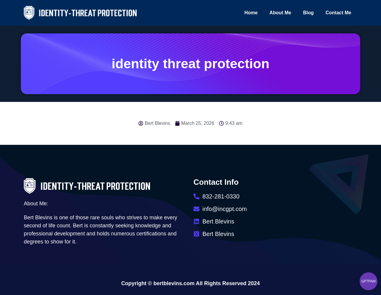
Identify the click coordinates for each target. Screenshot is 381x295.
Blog (308, 12)
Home (250, 12)
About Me (280, 12)
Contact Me (338, 12)
